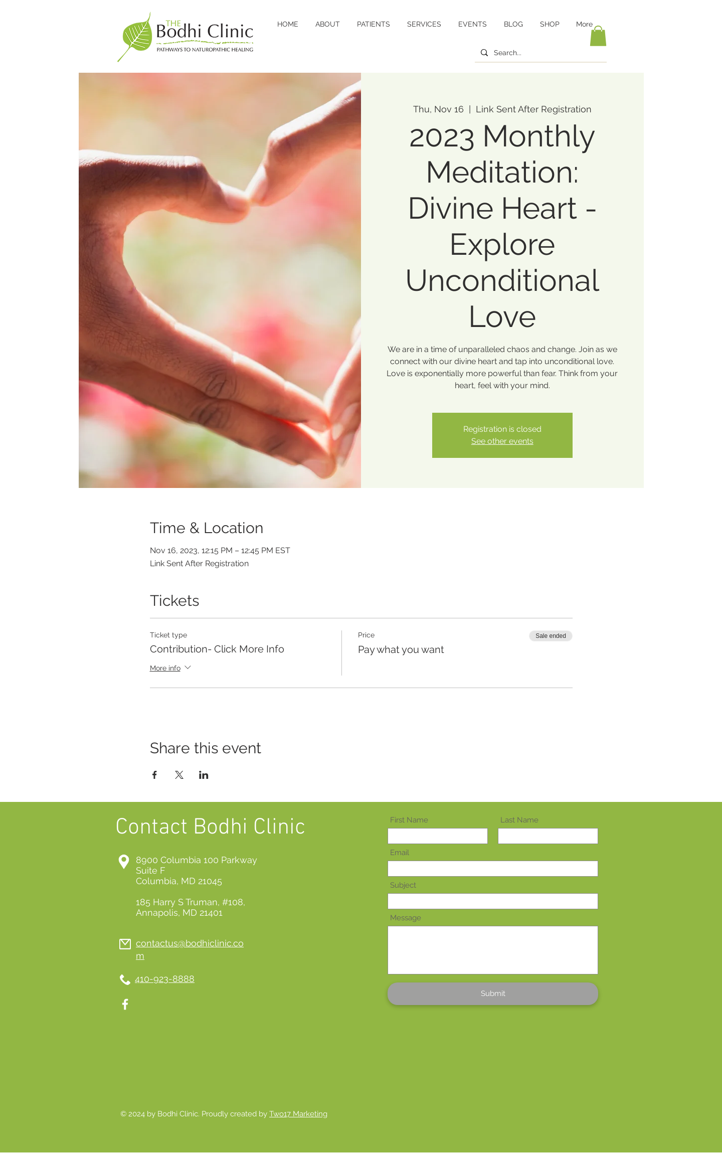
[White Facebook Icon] (125, 1004)
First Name (409, 820)
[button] (598, 36)
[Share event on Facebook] (154, 775)
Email (399, 853)
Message (405, 918)
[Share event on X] (179, 775)
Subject (403, 885)
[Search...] (540, 53)
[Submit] (493, 993)
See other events (502, 441)
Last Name (519, 820)
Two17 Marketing (298, 1113)
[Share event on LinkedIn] (204, 775)
